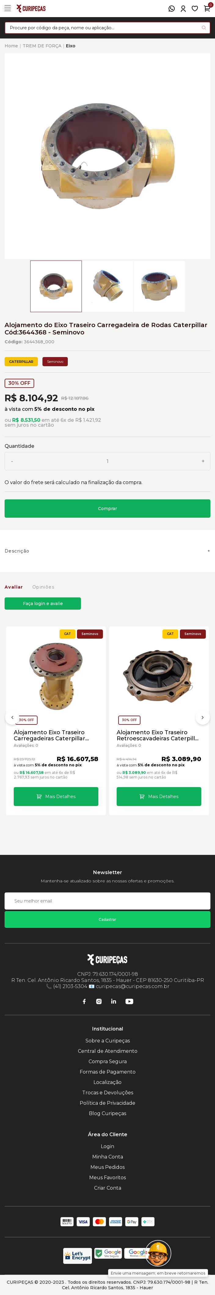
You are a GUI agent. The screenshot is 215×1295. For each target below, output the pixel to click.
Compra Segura (108, 1061)
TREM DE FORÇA (42, 46)
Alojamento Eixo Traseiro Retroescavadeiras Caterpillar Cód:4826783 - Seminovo (159, 735)
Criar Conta (107, 1188)
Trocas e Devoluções (107, 1093)
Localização (107, 1082)
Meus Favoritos (107, 1177)
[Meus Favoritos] (195, 8)
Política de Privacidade (107, 1103)
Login (107, 1146)
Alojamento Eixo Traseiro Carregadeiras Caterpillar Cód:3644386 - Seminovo (49, 735)
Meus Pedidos (107, 1167)
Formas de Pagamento (108, 1072)
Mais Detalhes (60, 796)
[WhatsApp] (172, 8)
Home (11, 46)
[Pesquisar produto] (204, 28)
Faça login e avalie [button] (43, 603)
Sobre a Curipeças (108, 1041)
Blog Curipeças (107, 1113)
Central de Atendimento (107, 1051)
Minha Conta (107, 1157)
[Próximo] (202, 718)
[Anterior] (12, 718)
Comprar (107, 508)
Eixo (70, 46)
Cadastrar (107, 919)
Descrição (17, 551)
